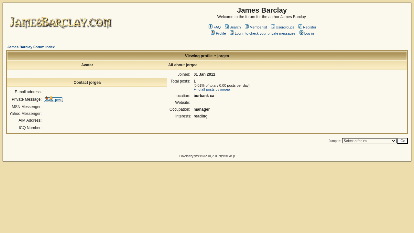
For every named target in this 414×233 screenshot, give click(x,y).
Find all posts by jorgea (211, 89)
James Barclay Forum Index (31, 47)
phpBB (198, 156)
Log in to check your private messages (263, 33)
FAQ (215, 27)
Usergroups (282, 27)
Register (307, 27)
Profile (218, 33)
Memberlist (256, 27)
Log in (307, 33)
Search (233, 27)
